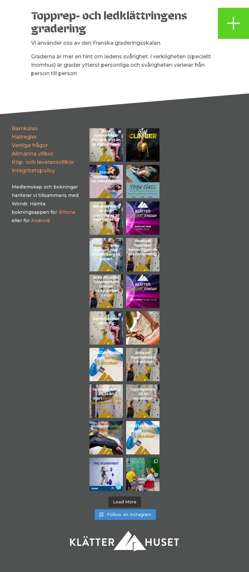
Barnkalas (25, 128)
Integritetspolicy (33, 170)
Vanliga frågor (30, 145)
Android (40, 220)
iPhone (67, 212)
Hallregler (24, 137)
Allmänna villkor (32, 154)
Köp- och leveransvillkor (43, 162)
